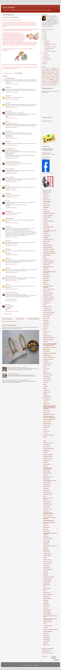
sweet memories (46, 376)
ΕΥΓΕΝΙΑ (7, 87)
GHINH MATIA (46, 207)
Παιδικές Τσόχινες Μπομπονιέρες (50, 46)
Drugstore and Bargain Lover (49, 357)
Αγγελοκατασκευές (47, 355)
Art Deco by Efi (46, 264)
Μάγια (44, 586)
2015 (44, 34)
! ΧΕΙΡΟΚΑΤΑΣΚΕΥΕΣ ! (48, 245)
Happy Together (46, 584)
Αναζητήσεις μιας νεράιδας (48, 576)
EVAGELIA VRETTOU (52, 16)
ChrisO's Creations (47, 425)
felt (54, 82)
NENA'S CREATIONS (47, 613)
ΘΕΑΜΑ (44, 329)
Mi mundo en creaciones (48, 359)
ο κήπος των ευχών (47, 559)
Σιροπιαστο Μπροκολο (48, 594)
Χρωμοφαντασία (46, 606)
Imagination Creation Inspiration (49, 353)
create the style (46, 412)
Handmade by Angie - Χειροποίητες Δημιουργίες (48, 513)
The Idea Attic (46, 565)
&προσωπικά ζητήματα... (45, 68)
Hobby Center (46, 543)
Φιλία (6, 200)
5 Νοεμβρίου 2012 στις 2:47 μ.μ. (11, 181)
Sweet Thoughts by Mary (10, 292)
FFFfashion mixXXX (47, 472)
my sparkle (45, 386)
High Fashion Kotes (47, 501)
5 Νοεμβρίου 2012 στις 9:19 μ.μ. (11, 207)
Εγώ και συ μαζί (46, 592)
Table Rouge (45, 224)
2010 (44, 63)
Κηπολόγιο (45, 608)
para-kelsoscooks (47, 446)
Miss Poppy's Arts (47, 484)
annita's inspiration (47, 364)
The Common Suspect (47, 515)
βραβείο (43, 69)
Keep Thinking (46, 478)
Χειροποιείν (45, 474)
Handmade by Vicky (47, 335)
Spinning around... (47, 551)
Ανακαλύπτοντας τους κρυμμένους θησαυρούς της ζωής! (50, 619)
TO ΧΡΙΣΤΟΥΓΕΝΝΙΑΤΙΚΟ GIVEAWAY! (49, 49)
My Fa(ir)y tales (46, 542)
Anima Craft (45, 547)
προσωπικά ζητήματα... (46, 78)
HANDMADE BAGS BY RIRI (48, 414)
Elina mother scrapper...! (48, 442)
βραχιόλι (47, 69)
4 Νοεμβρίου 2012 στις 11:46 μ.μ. (11, 83)
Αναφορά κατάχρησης (47, 88)
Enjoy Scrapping (46, 531)
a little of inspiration (47, 563)
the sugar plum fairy (47, 306)
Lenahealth (45, 627)
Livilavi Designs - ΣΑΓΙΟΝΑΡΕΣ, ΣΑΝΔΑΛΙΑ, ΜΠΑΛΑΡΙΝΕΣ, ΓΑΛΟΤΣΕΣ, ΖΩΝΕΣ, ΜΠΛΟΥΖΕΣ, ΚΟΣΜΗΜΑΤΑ (49, 407)
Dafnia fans (45, 643)
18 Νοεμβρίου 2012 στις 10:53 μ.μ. (11, 311)
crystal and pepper (47, 255)
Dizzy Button (45, 361)
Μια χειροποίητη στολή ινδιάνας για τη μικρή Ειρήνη (17, 367)
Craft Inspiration (46, 582)
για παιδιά (52, 69)
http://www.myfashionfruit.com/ (48, 653)
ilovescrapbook (46, 280)
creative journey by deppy (48, 251)
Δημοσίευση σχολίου (8, 313)
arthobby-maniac (46, 637)
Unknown (7, 95)
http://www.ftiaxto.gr (45, 651)
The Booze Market (47, 482)
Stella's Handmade (47, 611)
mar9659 (45, 557)
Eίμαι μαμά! (45, 600)
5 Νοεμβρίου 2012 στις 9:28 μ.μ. (11, 214)
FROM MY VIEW (46, 486)
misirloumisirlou (46, 641)
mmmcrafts (45, 219)
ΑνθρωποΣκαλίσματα (47, 569)
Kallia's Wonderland (47, 621)
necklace (43, 85)
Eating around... (46, 372)
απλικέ (51, 68)
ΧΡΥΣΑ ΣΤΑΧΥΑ (46, 318)
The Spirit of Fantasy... (47, 538)
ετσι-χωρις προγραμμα (48, 454)
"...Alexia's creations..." (48, 625)
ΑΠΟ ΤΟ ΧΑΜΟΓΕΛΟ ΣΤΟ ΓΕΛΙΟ (49, 480)
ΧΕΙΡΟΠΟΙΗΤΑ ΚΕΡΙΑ (47, 456)
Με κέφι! (45, 366)
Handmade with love (47, 300)
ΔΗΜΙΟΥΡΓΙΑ (46, 243)
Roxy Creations (46, 274)
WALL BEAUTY (46, 324)
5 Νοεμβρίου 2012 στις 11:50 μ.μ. (11, 237)
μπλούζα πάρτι (49, 74)
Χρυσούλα (7, 193)
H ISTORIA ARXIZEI (47, 217)
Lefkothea (7, 226)
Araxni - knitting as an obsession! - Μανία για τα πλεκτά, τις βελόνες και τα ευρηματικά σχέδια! (50, 344)
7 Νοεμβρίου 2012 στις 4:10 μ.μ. (11, 264)
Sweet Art (45, 401)
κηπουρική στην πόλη (47, 494)
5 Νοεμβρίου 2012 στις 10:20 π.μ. (11, 145)
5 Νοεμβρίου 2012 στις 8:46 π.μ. (11, 107)
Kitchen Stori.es (46, 211)
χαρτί (46, 81)
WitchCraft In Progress (48, 374)
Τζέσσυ (6, 304)
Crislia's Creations (47, 555)
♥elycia (44, 304)
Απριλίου (46, 54)
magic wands (51, 83)
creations (45, 394)
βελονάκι (57, 68)
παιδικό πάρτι (51, 75)
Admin (6, 284)
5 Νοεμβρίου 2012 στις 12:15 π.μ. (11, 99)
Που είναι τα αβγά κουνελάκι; (9, 325)
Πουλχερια (45, 462)
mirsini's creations (47, 421)
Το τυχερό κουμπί (46, 235)
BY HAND (45, 452)
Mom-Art (45, 623)
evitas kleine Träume (9, 276)
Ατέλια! (44, 590)
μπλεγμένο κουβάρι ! (47, 631)
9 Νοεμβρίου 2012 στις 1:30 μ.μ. (11, 280)
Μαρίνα (6, 258)
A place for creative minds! (48, 289)
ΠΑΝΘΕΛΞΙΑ (45, 320)
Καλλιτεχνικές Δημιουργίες (48, 298)
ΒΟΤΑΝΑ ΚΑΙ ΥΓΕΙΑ (47, 191)
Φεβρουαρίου (47, 58)
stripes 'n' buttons (47, 410)
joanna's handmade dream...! (49, 312)
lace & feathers (46, 351)
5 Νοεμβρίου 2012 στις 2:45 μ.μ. (11, 173)
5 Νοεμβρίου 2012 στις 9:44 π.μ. (11, 117)
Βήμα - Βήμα (45, 529)
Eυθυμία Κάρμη (8, 218)
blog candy (44, 82)
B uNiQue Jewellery (47, 580)
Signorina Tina (46, 645)
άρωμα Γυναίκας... (47, 241)
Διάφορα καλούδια (47, 423)
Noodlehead (45, 197)
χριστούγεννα (56, 81)
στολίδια (47, 79)
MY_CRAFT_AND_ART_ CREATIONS (48, 287)
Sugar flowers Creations (48, 239)
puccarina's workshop (47, 215)
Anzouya (45, 429)
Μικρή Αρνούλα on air (47, 476)
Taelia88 (6, 249)
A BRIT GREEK (46, 444)
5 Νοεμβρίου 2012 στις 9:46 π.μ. (11, 127)
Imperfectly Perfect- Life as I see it (50, 545)
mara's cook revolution (48, 314)
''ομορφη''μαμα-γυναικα (48, 226)
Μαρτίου (46, 56)
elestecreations (46, 390)
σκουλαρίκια (57, 78)
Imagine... (45, 282)
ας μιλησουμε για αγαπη (48, 296)
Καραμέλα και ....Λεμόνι (48, 458)
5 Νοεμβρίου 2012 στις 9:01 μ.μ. (11, 196)
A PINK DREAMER (47, 201)
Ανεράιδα (45, 333)
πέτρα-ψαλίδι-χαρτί (47, 578)
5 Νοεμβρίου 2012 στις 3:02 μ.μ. (11, 189)
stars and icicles (46, 316)
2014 (44, 36)
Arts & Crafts (46, 536)
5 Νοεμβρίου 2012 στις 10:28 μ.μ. (11, 222)
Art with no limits (46, 205)
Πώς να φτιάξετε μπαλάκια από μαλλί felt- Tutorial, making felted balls (15, 380)
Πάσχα (55, 75)
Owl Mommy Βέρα (9, 78)
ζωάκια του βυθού (51, 70)
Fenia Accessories (47, 380)
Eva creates (9, 7)
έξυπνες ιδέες (46, 633)
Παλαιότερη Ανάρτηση (33, 318)
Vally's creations (46, 506)
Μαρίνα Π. (45, 466)
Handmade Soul (46, 596)
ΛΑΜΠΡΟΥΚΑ (46, 237)
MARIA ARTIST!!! (46, 349)
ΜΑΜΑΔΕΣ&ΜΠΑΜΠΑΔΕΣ (48, 520)
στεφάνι (43, 79)
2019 (44, 31)
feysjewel (45, 388)
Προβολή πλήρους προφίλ (47, 26)
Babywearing (46, 278)
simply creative (46, 431)
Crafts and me (46, 269)
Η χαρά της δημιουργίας (48, 262)
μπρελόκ (43, 75)
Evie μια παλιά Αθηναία (48, 293)
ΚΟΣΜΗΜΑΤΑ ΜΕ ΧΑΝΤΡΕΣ (48, 337)
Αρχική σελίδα (20, 318)
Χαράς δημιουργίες (47, 464)
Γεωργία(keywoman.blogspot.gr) (11, 161)
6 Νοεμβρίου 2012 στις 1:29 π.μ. (11, 245)
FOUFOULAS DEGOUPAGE (48, 419)
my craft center (46, 331)
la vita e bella (46, 525)
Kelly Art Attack (46, 490)
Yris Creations (46, 322)
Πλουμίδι (45, 436)
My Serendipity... (46, 639)
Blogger (36, 665)
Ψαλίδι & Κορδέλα (47, 588)
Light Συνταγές (46, 284)
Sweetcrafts (7, 211)
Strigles (44, 496)
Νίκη (6, 121)
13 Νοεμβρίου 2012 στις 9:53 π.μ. (11, 300)
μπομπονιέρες (56, 74)
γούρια (57, 69)
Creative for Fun (46, 291)
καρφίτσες (57, 70)
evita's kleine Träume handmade (49, 347)
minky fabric (56, 83)
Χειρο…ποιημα (46, 540)
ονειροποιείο (46, 233)
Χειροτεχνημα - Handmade (48, 249)
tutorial (55, 85)
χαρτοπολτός (50, 81)
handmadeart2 (46, 510)
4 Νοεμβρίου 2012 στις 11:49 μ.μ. (11, 92)
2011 (44, 61)
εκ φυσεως (45, 223)
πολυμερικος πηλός (50, 76)
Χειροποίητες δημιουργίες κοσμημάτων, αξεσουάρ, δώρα (49, 417)
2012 (44, 39)
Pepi (6, 185)
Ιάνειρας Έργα (46, 203)
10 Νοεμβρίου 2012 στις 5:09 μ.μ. (11, 288)
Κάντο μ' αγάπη (46, 195)
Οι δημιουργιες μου (47, 503)
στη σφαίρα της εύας (47, 508)
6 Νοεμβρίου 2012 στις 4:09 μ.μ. (11, 254)
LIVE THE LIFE (46, 403)
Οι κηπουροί (45, 602)
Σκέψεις (44, 370)
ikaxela (6, 102)
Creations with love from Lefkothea (50, 629)
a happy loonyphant (47, 553)
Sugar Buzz (45, 326)
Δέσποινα (7, 111)
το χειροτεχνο (46, 368)
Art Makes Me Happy (47, 310)
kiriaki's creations (8, 177)
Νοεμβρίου (46, 42)
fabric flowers (49, 82)
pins (50, 85)
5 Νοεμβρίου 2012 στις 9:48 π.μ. (11, 138)
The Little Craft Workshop (48, 435)
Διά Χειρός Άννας (46, 378)
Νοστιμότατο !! (46, 258)
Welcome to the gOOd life (48, 221)
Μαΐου (45, 53)
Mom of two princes (47, 492)
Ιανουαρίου (46, 59)
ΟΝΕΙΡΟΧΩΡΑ (46, 549)
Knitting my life (46, 527)
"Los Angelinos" (46, 399)
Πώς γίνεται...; (46, 488)
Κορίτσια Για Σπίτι (47, 199)
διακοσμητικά (44, 70)
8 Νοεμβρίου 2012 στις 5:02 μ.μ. (11, 272)
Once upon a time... (47, 567)
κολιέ (48, 71)
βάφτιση (53, 68)
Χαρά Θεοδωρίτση (9, 148)
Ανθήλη (44, 440)
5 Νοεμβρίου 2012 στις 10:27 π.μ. (11, 158)
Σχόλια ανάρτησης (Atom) (12, 321)
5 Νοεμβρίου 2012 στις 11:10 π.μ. (11, 165)
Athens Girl (45, 571)
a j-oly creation (46, 635)
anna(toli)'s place (46, 460)
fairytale (45, 209)
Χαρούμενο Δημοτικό (47, 247)
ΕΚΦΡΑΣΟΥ (45, 193)
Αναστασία (7, 131)
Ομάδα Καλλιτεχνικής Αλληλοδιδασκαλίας (47, 468)
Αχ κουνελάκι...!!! (46, 302)
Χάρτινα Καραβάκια (47, 598)
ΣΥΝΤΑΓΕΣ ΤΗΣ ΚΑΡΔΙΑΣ (48, 260)
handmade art (46, 450)
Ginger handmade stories (48, 448)
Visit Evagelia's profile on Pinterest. (48, 154)
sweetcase (45, 341)
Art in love (45, 433)
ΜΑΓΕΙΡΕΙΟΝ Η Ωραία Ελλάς (49, 213)
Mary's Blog (45, 573)
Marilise (44, 384)
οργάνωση (46, 75)
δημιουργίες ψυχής (47, 276)
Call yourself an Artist (47, 561)
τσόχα (51, 79)
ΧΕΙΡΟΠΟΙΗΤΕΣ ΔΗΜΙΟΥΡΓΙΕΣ (49, 253)
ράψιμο (52, 78)
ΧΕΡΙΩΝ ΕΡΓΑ (46, 604)
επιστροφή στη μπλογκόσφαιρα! (50, 51)
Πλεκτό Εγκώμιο (46, 470)
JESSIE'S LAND (46, 392)
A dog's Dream (46, 228)
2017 (44, 32)
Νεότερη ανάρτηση (7, 318)
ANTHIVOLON (46, 427)
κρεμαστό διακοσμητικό (47, 73)
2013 (44, 37)
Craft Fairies (45, 382)
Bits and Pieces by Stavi (48, 339)
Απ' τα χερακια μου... (47, 308)
